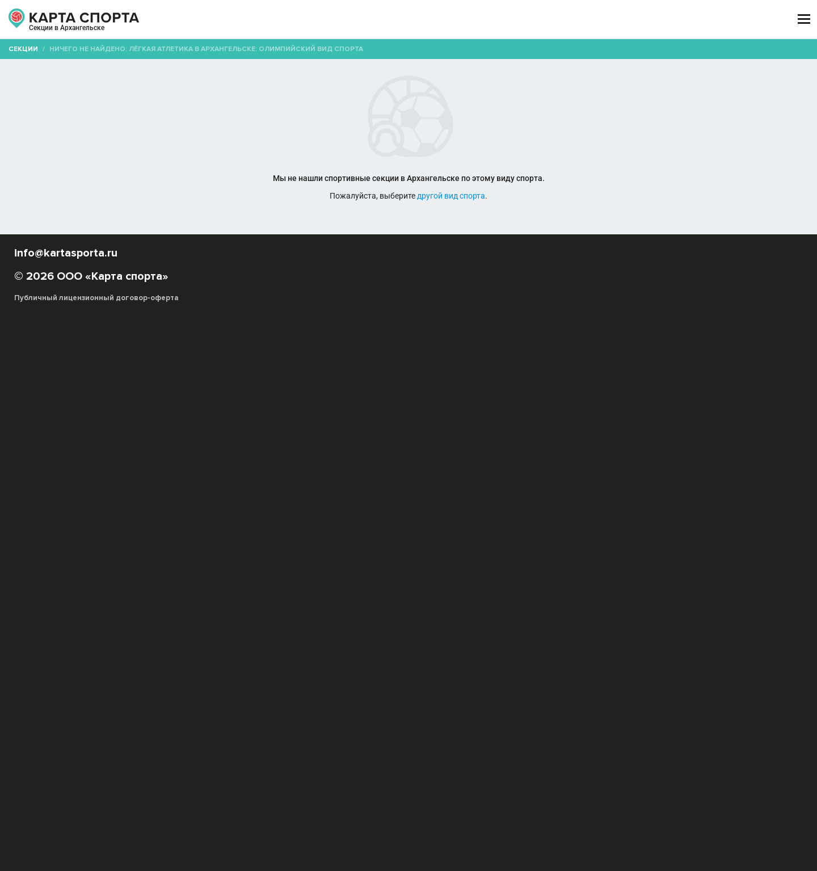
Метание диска (239, 528)
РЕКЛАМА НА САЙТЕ (115, 756)
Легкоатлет (553, 528)
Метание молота (301, 528)
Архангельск (103, 32)
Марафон (619, 517)
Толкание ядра (434, 528)
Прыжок (482, 517)
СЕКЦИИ (238, 19)
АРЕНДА (296, 19)
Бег (421, 517)
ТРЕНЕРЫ (357, 19)
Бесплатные (672, 110)
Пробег (554, 517)
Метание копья (711, 517)
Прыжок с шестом (370, 528)
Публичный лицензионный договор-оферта (142, 822)
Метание (518, 517)
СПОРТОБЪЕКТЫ (442, 19)
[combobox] (375, 110)
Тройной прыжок (496, 528)
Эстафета (660, 517)
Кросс (585, 517)
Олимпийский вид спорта (364, 517)
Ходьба (448, 517)
